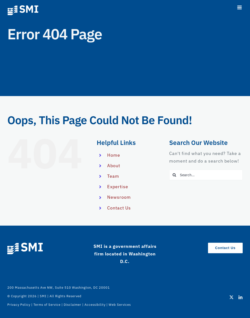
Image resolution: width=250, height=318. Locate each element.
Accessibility (94, 305)
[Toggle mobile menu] (240, 7)
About (113, 165)
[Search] (174, 175)
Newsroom (119, 197)
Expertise (117, 186)
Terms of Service (47, 305)
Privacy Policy (18, 305)
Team (113, 176)
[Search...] (206, 175)
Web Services (120, 305)
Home (113, 155)
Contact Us (119, 208)
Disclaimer (72, 305)
